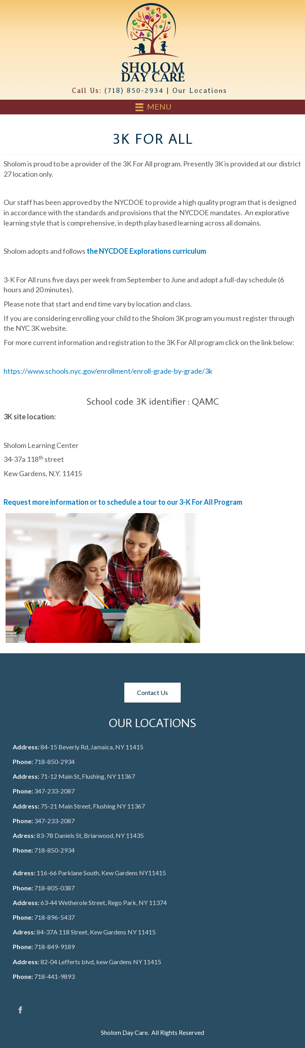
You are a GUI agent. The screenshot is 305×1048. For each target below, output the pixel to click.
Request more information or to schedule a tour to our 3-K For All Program (123, 502)
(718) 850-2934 (134, 90)
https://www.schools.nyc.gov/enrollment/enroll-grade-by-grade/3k (108, 371)
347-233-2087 (54, 791)
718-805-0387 (54, 888)
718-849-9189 (54, 946)
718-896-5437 (54, 917)
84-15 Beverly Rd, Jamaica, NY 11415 (92, 747)
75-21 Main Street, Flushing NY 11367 (93, 806)
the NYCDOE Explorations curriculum (146, 251)
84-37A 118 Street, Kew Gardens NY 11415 (96, 932)
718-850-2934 (54, 761)
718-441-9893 (54, 976)
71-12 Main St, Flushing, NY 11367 (88, 776)
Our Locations (199, 90)
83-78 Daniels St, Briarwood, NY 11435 (90, 835)
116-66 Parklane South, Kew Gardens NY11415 (101, 872)
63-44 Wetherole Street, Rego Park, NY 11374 (104, 902)
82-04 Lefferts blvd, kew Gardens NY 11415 (101, 961)
